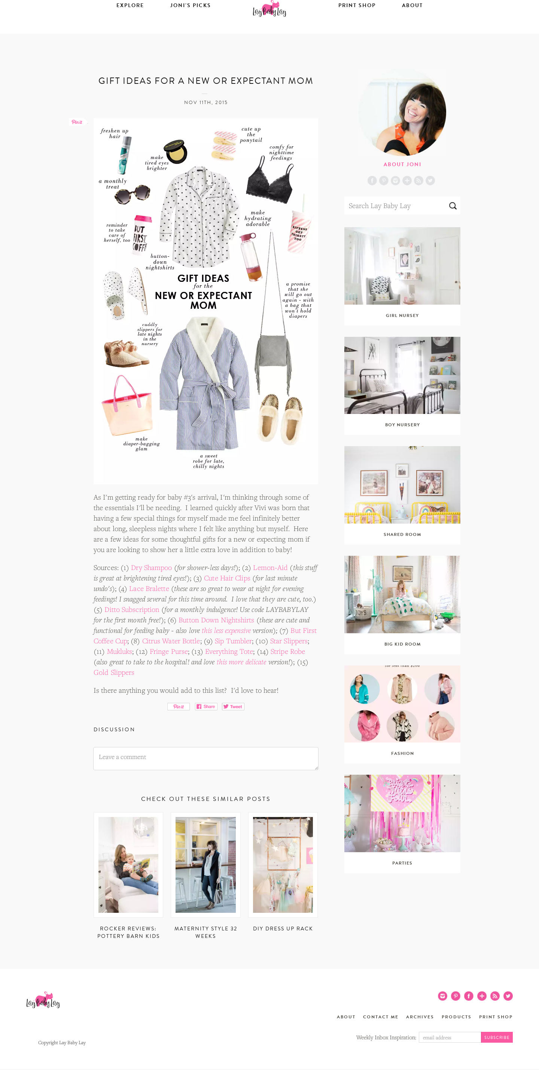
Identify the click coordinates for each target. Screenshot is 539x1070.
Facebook (372, 180)
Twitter (430, 180)
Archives (420, 1016)
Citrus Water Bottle (171, 640)
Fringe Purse (169, 651)
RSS (418, 180)
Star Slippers (289, 640)
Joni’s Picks (190, 29)
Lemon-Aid (270, 567)
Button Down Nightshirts (216, 619)
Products (457, 1016)
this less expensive (226, 630)
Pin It (178, 706)
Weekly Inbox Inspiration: (386, 1037)
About (412, 29)
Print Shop (357, 29)
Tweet (233, 706)
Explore (130, 29)
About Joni (402, 164)
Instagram (395, 180)
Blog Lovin (407, 180)
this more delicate (242, 661)
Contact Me (381, 1016)
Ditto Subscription (131, 609)
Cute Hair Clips (227, 577)
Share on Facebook (206, 706)
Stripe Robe (288, 651)
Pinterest (384, 180)
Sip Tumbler (233, 640)
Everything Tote (229, 651)
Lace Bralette (149, 588)
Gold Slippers (114, 672)
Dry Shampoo (151, 567)
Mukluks (120, 651)
